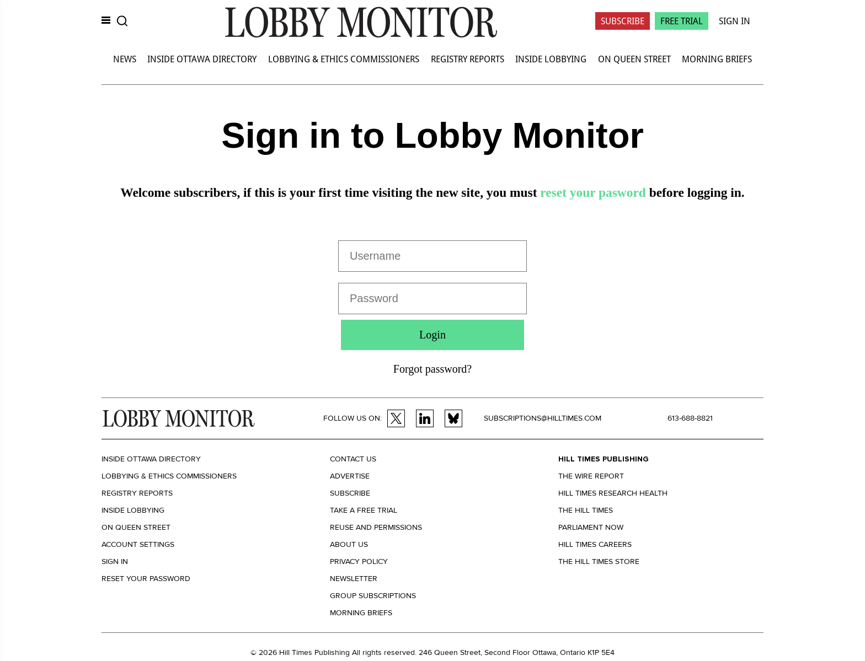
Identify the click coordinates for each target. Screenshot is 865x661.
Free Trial (681, 21)
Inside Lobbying (550, 59)
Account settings (138, 544)
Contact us (353, 459)
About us (349, 544)
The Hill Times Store (598, 561)
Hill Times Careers (595, 544)
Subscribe (622, 21)
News (124, 59)
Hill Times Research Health (613, 493)
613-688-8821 (690, 418)
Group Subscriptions (373, 595)
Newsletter (353, 578)
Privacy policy (359, 561)
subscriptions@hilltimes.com (542, 418)
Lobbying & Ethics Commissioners (343, 59)
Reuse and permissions (376, 527)
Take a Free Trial (363, 510)
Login (432, 335)
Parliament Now (590, 527)
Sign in (115, 561)
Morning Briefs (717, 59)
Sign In (734, 21)
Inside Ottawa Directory (202, 59)
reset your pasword (592, 192)
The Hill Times (585, 510)
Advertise (350, 476)
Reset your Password (146, 578)
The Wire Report (591, 476)
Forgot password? (432, 369)
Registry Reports (467, 59)
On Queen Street (634, 59)
